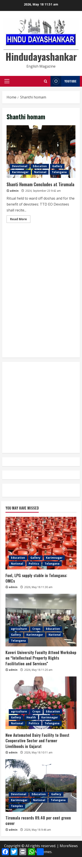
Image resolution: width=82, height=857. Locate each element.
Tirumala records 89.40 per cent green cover (38, 820)
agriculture (19, 629)
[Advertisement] (41, 247)
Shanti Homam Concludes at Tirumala (41, 151)
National (40, 172)
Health (31, 717)
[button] (7, 81)
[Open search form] (45, 81)
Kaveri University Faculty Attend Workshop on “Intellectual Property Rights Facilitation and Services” (40, 657)
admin (14, 191)
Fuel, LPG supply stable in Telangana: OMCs (36, 578)
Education (40, 166)
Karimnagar (20, 172)
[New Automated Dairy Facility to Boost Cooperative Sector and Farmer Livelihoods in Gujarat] (41, 702)
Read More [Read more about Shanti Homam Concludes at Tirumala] (20, 220)
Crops (36, 629)
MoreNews (69, 845)
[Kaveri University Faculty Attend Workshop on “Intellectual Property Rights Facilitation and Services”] (41, 620)
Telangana (59, 172)
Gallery (57, 166)
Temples (17, 806)
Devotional (19, 166)
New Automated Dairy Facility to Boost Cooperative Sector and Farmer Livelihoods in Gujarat (37, 740)
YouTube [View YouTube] (64, 81)
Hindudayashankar (41, 56)
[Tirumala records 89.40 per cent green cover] (41, 785)
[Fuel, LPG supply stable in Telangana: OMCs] (41, 543)
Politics (34, 563)
